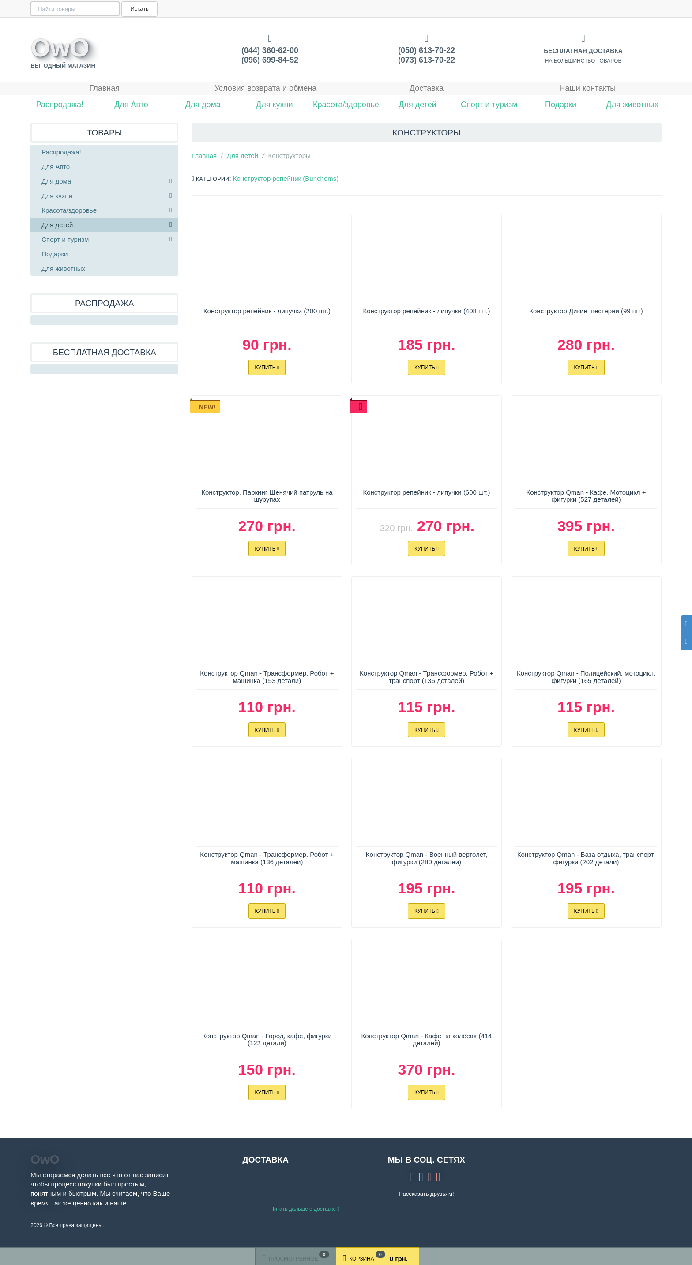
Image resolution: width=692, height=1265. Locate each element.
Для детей (417, 104)
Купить (267, 368)
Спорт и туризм (489, 104)
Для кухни (274, 104)
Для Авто (131, 104)
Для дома (202, 104)
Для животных (632, 104)
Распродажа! (59, 104)
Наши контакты (587, 88)
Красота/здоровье (346, 104)
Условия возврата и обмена (265, 88)
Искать (138, 8)
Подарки (560, 104)
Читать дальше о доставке (305, 1209)
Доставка (427, 88)
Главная (104, 88)
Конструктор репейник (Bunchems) (285, 178)
